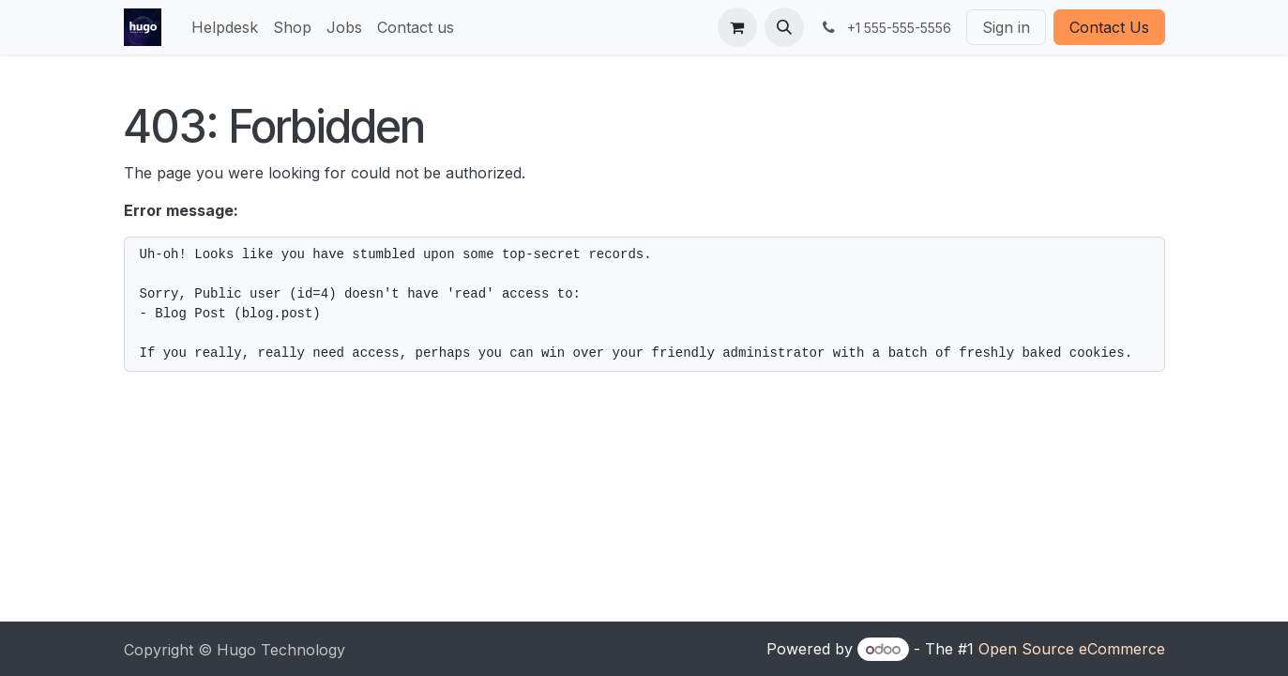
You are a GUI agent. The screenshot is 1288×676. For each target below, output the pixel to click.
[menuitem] (224, 27)
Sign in (1006, 27)
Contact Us (1109, 27)
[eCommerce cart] (737, 27)
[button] (784, 27)
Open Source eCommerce (1071, 648)
